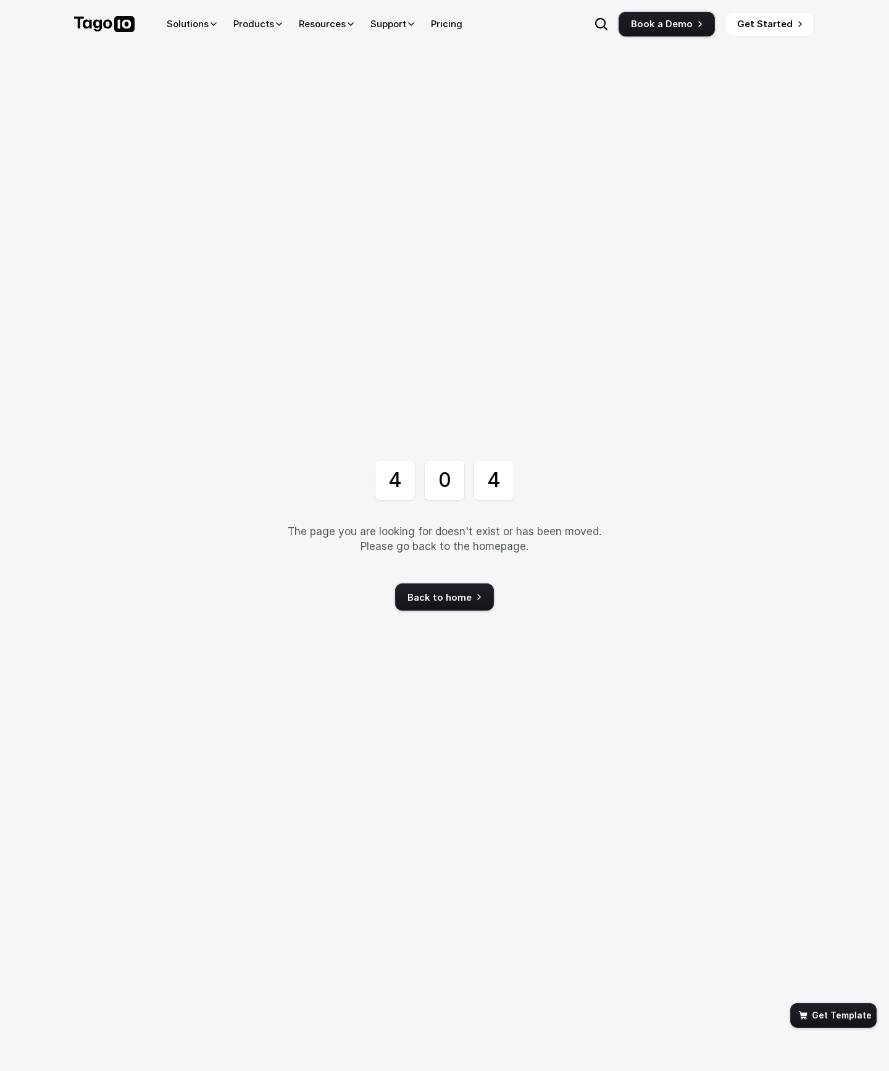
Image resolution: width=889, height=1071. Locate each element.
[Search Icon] (601, 24)
